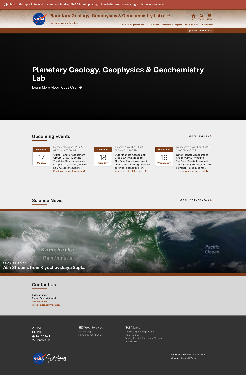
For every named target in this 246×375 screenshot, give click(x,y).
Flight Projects (132, 335)
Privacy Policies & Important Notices (143, 338)
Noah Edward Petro (196, 354)
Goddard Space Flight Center (140, 331)
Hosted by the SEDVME (90, 335)
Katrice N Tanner (188, 358)
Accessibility (131, 341)
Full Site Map (85, 331)
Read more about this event (69, 171)
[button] (64, 23)
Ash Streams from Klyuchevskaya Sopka (44, 267)
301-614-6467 (39, 301)
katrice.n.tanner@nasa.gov (46, 305)
